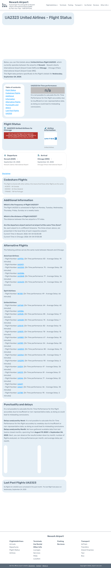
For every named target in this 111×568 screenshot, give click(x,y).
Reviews (96, 5)
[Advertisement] (55, 42)
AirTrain (84, 544)
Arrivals (12, 544)
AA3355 (20, 267)
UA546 (20, 378)
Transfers (85, 547)
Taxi (82, 553)
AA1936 (20, 259)
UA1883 (20, 337)
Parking (70, 5)
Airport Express (87, 550)
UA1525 (20, 314)
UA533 (20, 372)
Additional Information (10, 97)
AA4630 (20, 282)
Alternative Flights (13, 102)
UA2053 (20, 349)
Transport (85, 541)
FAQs (35, 556)
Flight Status (11, 90)
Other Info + (105, 5)
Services (36, 553)
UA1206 (20, 311)
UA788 (20, 393)
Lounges (36, 550)
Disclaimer (32, 565)
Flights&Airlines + (52, 5)
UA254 (20, 367)
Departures (13, 547)
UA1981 (20, 343)
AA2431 (20, 264)
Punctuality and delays (12, 106)
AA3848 (20, 276)
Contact (38, 565)
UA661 (20, 387)
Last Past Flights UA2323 (12, 112)
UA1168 (20, 305)
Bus (82, 556)
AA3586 (20, 273)
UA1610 (20, 326)
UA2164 (20, 355)
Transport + (79, 5)
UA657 (20, 384)
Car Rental (87, 5)
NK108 (20, 294)
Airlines (12, 553)
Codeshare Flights (13, 93)
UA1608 (20, 320)
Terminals (63, 5)
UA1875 (20, 332)
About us (45, 565)
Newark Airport (18, 2)
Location (36, 559)
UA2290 (20, 361)
